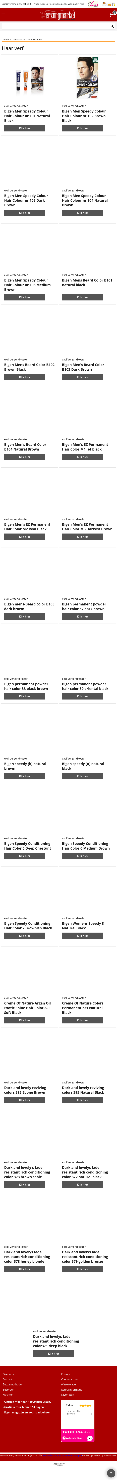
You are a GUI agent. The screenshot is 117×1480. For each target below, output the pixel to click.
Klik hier (24, 128)
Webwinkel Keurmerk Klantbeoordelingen (62, 1455)
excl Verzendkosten (16, 106)
